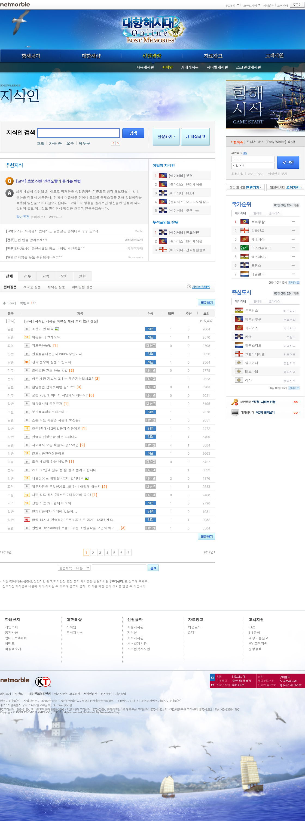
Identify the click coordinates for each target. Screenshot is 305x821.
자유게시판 (145, 67)
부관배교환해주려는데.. (49, 411)
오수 (70, 143)
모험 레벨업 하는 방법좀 (50, 461)
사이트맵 (120, 694)
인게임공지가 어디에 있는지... (54, 511)
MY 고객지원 (258, 643)
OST (191, 632)
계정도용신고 (258, 638)
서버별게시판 (217, 67)
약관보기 (19, 694)
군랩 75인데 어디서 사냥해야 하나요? (60, 395)
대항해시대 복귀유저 (47, 403)
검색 (133, 133)
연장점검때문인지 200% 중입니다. (57, 353)
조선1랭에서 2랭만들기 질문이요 (56, 428)
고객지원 (274, 56)
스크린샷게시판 (248, 67)
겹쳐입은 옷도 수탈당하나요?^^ (34, 257)
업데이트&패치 (16, 638)
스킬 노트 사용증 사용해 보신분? (56, 420)
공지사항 (11, 632)
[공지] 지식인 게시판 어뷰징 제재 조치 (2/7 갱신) (61, 321)
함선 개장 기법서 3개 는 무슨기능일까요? (62, 378)
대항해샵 (91, 56)
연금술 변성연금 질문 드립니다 (55, 436)
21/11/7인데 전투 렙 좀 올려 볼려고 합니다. (65, 469)
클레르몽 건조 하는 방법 (50, 370)
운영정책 (255, 648)
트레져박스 (74, 632)
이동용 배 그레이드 (46, 337)
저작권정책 (90, 694)
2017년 (208, 552)
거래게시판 (190, 67)
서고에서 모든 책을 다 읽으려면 (55, 444)
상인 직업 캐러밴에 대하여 (51, 503)
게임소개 (11, 627)
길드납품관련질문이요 (48, 453)
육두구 (84, 143)
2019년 (7, 552)
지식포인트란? (201, 287)
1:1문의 (254, 632)
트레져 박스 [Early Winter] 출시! (271, 141)
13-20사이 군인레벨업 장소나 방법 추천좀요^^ (45, 248)
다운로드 (194, 627)
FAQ (252, 627)
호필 (40, 143)
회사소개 (5, 694)
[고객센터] (117, 581)
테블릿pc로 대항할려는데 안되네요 (58, 478)
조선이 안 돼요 (43, 328)
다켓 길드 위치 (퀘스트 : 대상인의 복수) (61, 494)
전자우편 (106, 694)
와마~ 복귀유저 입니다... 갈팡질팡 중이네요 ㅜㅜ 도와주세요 (56, 231)
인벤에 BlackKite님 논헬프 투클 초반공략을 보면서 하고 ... (75, 527)
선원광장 (151, 56)
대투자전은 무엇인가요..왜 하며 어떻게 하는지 (66, 486)
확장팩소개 (13, 648)
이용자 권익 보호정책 (67, 694)
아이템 (71, 627)
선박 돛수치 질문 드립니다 (51, 362)
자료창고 (213, 56)
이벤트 (10, 643)
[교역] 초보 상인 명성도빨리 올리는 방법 (48, 181)
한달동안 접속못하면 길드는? (53, 387)
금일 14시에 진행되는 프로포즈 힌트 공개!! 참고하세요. (73, 519)
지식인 (167, 67)
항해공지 (30, 56)
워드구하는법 (41, 345)
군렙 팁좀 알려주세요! (26, 239)
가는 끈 (55, 143)
